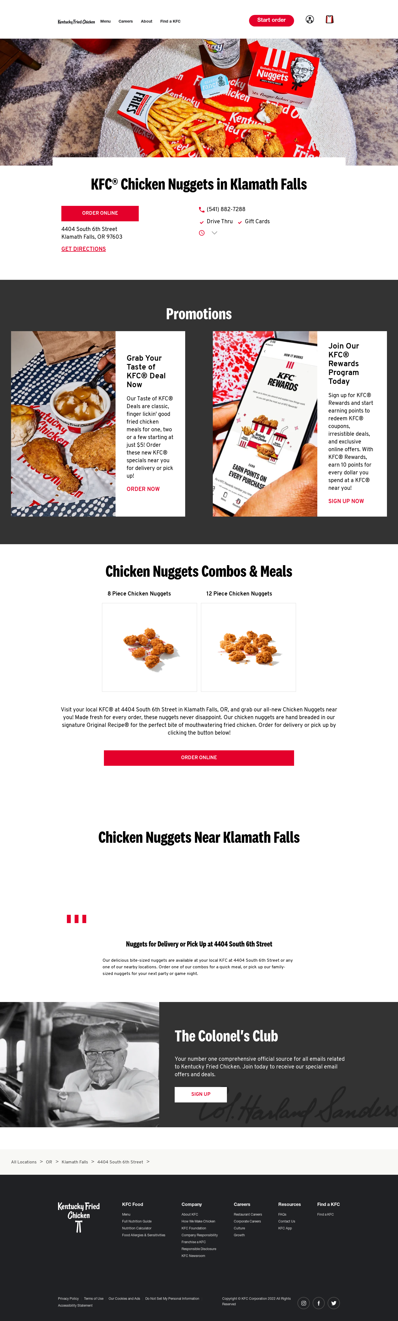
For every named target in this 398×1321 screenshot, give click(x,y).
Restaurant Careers (248, 1214)
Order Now (143, 489)
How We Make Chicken (198, 1221)
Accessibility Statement (75, 1305)
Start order (271, 20)
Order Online (100, 213)
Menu (126, 1214)
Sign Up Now (346, 501)
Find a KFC (325, 1214)
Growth (239, 1235)
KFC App (285, 1228)
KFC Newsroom (193, 1256)
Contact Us (286, 1221)
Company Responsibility (200, 1235)
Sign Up (200, 1094)
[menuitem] (105, 22)
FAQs (282, 1214)
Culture (239, 1228)
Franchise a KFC (194, 1242)
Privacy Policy (68, 1299)
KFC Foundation (194, 1228)
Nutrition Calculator (136, 1228)
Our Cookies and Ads (124, 1299)
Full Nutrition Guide (136, 1221)
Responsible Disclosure (199, 1249)
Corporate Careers (247, 1221)
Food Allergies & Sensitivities (143, 1235)
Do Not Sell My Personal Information (172, 1299)
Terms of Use (93, 1299)
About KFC (190, 1214)
